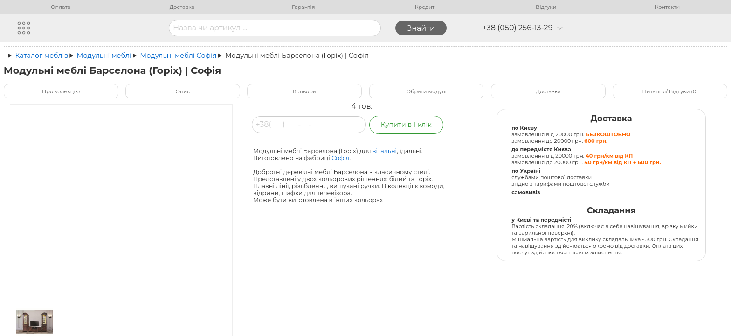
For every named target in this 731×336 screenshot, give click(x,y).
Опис (182, 91)
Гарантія (303, 7)
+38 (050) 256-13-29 (523, 28)
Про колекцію (61, 91)
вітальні (384, 150)
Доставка (182, 7)
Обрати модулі (427, 91)
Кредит (424, 7)
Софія (340, 157)
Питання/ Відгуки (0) (670, 91)
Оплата (60, 7)
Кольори (304, 91)
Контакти (667, 7)
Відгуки (546, 7)
